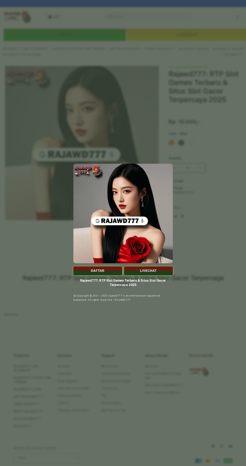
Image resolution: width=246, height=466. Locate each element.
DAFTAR (97, 270)
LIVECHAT (148, 270)
